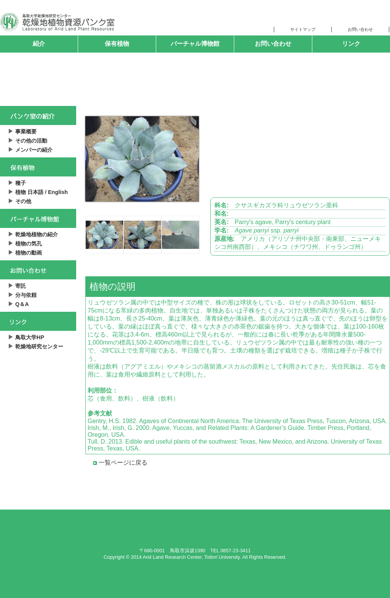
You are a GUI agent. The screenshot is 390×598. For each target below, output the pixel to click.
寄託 (20, 286)
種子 (20, 183)
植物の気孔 (28, 243)
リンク (351, 43)
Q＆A (22, 304)
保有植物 (117, 43)
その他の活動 (31, 141)
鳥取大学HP (29, 337)
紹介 (39, 43)
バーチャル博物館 (195, 43)
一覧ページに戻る (123, 462)
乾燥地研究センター (39, 346)
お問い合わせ (273, 43)
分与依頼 (26, 295)
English (58, 192)
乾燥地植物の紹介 (36, 234)
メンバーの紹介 (34, 150)
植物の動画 (28, 253)
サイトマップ (302, 29)
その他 (23, 201)
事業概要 (26, 131)
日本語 (35, 192)
